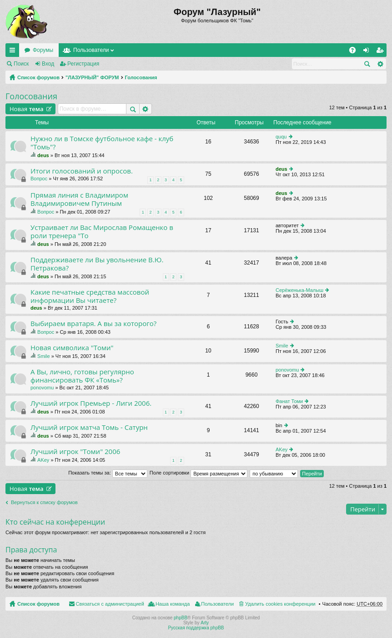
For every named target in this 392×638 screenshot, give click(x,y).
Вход (48, 64)
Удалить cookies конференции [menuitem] (280, 604)
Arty (205, 622)
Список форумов (38, 77)
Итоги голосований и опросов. (81, 171)
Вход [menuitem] (368, 52)
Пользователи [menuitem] (217, 604)
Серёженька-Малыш (299, 290)
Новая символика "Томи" (71, 347)
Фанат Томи (289, 401)
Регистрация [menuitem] (382, 52)
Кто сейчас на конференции (55, 522)
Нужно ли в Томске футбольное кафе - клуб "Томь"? (101, 142)
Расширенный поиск (380, 63)
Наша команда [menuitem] (173, 604)
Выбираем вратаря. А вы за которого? (93, 323)
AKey (43, 460)
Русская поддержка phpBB (196, 627)
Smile (43, 356)
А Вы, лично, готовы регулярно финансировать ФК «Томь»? (82, 375)
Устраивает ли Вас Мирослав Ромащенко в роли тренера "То (101, 231)
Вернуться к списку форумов (44, 502)
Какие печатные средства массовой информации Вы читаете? (89, 296)
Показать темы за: (107, 472)
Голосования (141, 77)
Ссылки (14, 52)
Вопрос (38, 178)
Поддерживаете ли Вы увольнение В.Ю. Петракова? (96, 263)
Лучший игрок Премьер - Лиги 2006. (90, 403)
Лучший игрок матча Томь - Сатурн (89, 427)
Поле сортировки (198, 472)
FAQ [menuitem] (355, 52)
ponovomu (42, 387)
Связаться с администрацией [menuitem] (110, 604)
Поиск (21, 64)
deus (43, 155)
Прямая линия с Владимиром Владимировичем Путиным (79, 199)
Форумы (43, 50)
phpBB (180, 617)
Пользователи (91, 50)
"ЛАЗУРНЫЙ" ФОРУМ (92, 77)
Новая (27, 109)
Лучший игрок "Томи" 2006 (75, 451)
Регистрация (83, 64)
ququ (281, 136)
